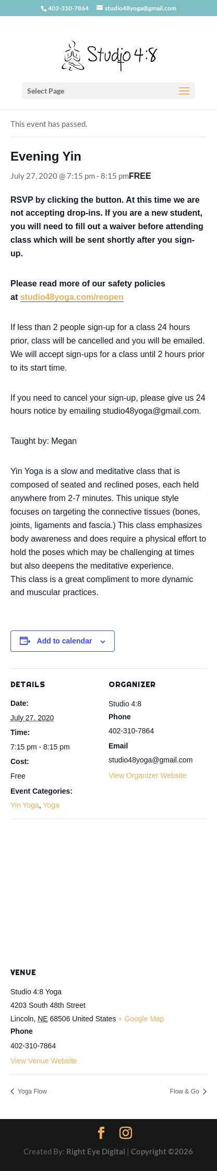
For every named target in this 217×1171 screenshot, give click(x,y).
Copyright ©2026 (162, 1151)
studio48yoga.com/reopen (72, 297)
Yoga (51, 805)
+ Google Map (141, 1019)
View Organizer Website (147, 775)
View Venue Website (43, 1061)
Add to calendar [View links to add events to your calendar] (64, 641)
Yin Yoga (24, 805)
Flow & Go (185, 1091)
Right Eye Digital (95, 1151)
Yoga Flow (31, 1091)
